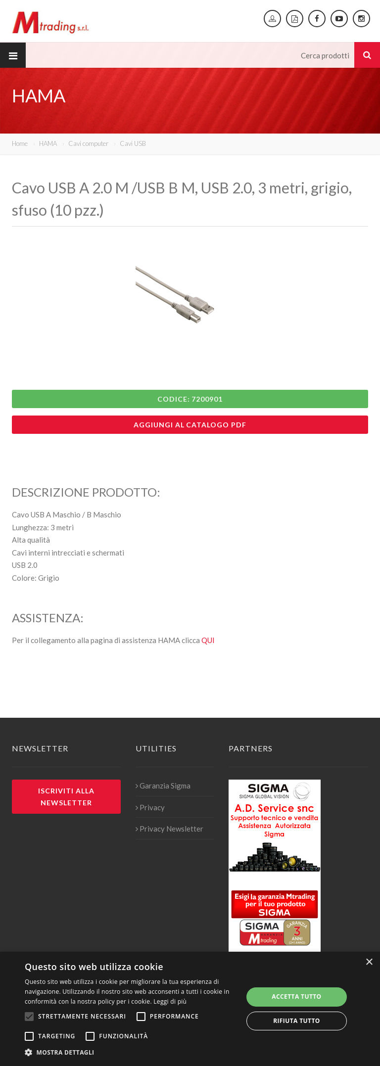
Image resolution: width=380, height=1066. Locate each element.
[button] (131, 1052)
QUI (208, 640)
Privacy (150, 807)
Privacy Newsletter (169, 828)
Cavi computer (88, 143)
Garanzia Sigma (163, 785)
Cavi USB (133, 143)
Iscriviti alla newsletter (66, 796)
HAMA (48, 143)
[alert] (190, 1009)
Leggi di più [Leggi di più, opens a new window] (170, 1001)
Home (20, 143)
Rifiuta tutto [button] (296, 1021)
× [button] (369, 962)
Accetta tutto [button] (296, 996)
